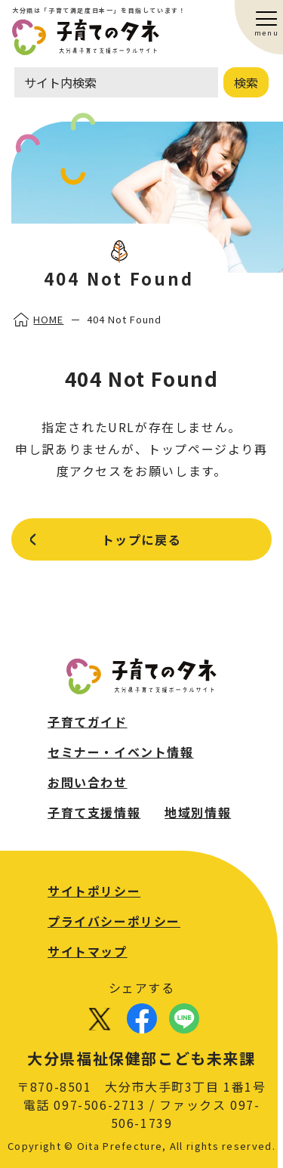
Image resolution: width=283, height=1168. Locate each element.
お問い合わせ (88, 782)
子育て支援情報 (94, 812)
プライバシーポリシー (114, 921)
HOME (48, 319)
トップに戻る (142, 539)
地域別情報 (198, 812)
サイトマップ (88, 951)
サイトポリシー (94, 891)
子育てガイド (88, 721)
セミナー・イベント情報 (121, 752)
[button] (267, 19)
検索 (246, 82)
